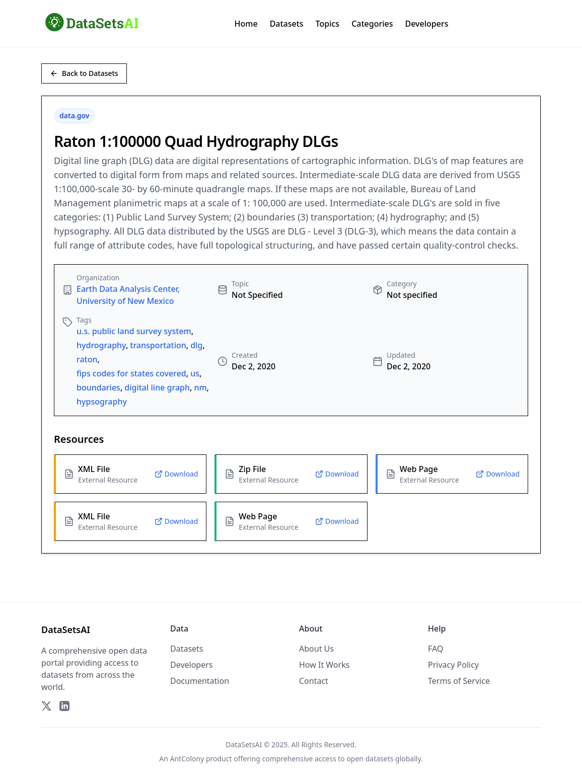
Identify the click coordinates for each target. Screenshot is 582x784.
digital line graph (157, 387)
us (194, 373)
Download (176, 474)
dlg (196, 345)
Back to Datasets (84, 73)
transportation (158, 345)
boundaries (98, 387)
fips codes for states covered (131, 373)
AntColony (187, 758)
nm (200, 387)
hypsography (102, 401)
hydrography (101, 345)
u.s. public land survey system (134, 331)
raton (87, 359)
